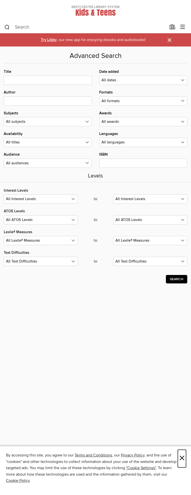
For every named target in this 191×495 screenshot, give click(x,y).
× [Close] (182, 458)
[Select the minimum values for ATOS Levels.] (41, 220)
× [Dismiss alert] (169, 40)
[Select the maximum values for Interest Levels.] (150, 199)
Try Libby (49, 40)
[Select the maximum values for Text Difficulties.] (150, 261)
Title (48, 77)
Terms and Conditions (93, 455)
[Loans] (172, 28)
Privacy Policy (132, 455)
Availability (48, 139)
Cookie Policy (18, 480)
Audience (48, 160)
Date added (143, 77)
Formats (143, 97)
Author (48, 97)
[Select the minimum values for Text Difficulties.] (41, 261)
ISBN (143, 160)
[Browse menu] (182, 27)
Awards (143, 118)
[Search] (7, 27)
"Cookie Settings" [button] (141, 467)
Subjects (48, 118)
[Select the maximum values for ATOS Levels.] (150, 220)
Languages (143, 139)
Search (176, 279)
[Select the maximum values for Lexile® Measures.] (150, 240)
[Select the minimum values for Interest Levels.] (41, 199)
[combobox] (85, 27)
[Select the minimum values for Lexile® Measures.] (41, 240)
